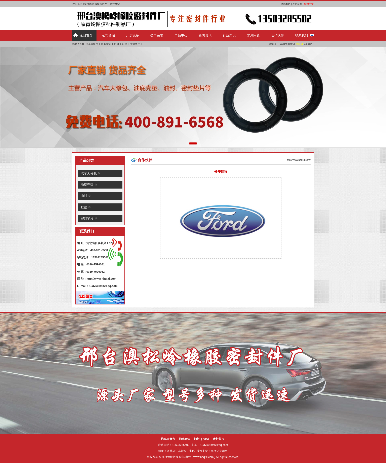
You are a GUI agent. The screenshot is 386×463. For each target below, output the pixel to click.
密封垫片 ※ (89, 218)
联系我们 (301, 35)
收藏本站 (285, 4)
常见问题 (253, 35)
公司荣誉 (156, 35)
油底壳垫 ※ (89, 184)
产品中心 (181, 35)
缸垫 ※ (86, 207)
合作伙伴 (277, 35)
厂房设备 (132, 35)
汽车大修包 (92, 43)
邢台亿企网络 (219, 451)
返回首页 (86, 35)
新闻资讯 (205, 35)
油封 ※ (86, 196)
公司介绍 (108, 35)
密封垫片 (135, 43)
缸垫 (124, 43)
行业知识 (229, 35)
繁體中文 (309, 4)
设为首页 (297, 4)
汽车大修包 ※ (91, 173)
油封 (116, 43)
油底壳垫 (106, 43)
